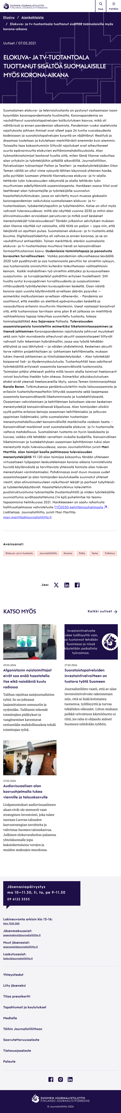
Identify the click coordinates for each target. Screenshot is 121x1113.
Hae (100, 6)
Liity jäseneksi (14, 985)
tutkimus (110, 553)
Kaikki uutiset (103, 611)
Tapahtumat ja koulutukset (24, 1007)
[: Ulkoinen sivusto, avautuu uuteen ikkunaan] (56, 585)
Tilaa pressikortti (16, 996)
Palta (82, 553)
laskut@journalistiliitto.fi (18, 959)
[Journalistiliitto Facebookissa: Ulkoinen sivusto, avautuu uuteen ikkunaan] (50, 1081)
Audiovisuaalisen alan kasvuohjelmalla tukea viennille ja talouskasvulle (25, 791)
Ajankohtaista (33, 17)
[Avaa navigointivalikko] (113, 6)
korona (68, 553)
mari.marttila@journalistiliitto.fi (27, 517)
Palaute (9, 1061)
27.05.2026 (71, 665)
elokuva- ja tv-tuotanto (19, 553)
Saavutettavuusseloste (21, 1040)
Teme (95, 553)
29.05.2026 (9, 665)
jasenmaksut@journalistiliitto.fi (22, 935)
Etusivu (9, 17)
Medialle (10, 1018)
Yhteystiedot (13, 975)
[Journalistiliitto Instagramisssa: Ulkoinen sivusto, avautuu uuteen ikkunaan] (60, 1081)
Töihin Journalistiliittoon (22, 1029)
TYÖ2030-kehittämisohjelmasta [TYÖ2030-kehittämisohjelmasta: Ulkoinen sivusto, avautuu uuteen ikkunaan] (81, 507)
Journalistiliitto (48, 553)
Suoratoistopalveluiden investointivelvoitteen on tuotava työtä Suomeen (86, 676)
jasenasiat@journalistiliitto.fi (20, 947)
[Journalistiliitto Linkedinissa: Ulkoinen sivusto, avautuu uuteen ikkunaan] (70, 1081)
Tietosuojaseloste (17, 1051)
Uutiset (9, 43)
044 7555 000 (11, 924)
